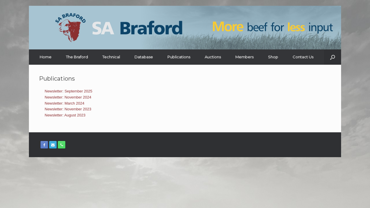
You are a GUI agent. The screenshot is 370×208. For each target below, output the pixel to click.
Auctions (213, 57)
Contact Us (303, 57)
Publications (178, 57)
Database (143, 57)
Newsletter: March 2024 (64, 103)
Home (45, 57)
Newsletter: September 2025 (68, 91)
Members (244, 57)
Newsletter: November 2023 (68, 109)
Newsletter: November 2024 (68, 97)
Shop (273, 57)
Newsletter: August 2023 (65, 115)
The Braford (77, 57)
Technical (111, 57)
